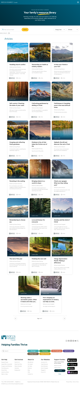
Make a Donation (18, 366)
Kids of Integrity (44, 368)
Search (25, 29)
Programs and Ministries (6, 366)
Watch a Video (4, 374)
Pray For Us (17, 362)
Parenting (45, 351)
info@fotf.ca (17, 381)
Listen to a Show (5, 372)
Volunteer (17, 368)
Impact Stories (45, 354)
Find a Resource (5, 368)
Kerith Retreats (44, 366)
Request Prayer (4, 362)
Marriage (33, 351)
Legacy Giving (57, 367)
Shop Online (4, 370)
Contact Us (30, 374)
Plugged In (43, 370)
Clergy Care (33, 354)
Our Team (30, 366)
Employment (17, 370)
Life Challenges (56, 351)
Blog (29, 370)
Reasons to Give (57, 365)
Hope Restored (44, 364)
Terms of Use (76, 381)
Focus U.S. (43, 372)
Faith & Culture (68, 351)
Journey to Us (44, 362)
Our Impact (30, 364)
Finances (30, 368)
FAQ (29, 372)
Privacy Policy (69, 381)
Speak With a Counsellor (6, 364)
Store (60, 374)
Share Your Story (18, 364)
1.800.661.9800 (10, 381)
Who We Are (30, 362)
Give (60, 370)
